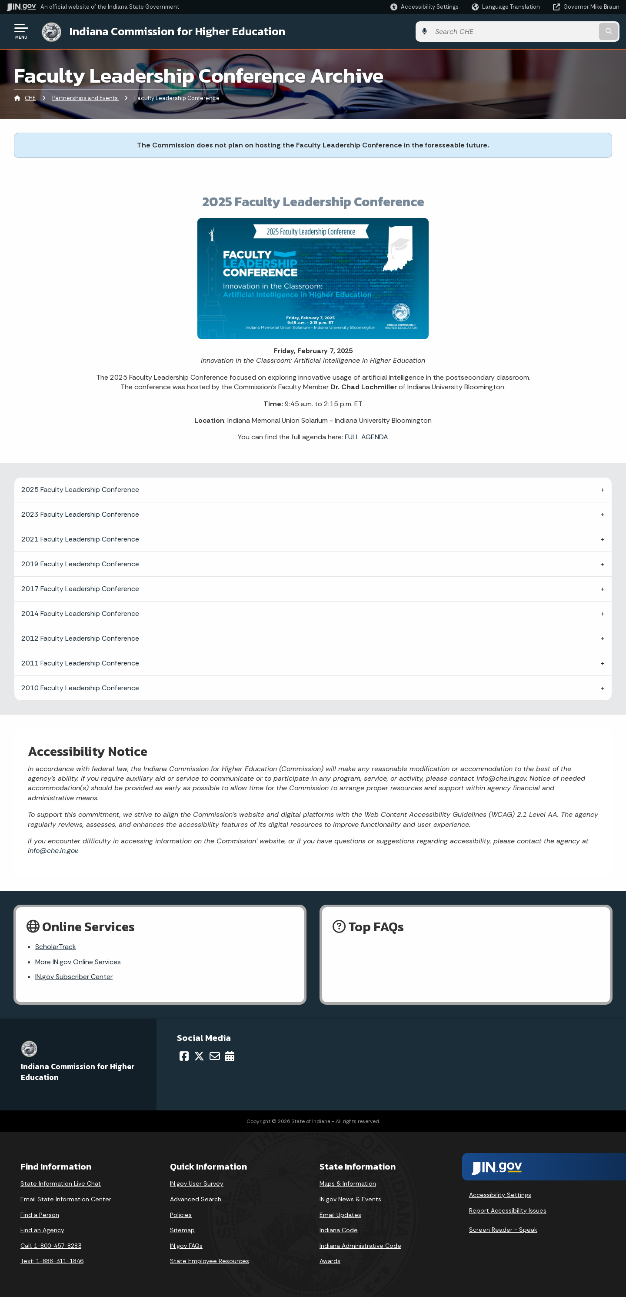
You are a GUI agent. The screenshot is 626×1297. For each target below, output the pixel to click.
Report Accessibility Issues (507, 1210)
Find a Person (39, 1215)
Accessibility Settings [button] (500, 1195)
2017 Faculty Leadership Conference (80, 587)
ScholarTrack (55, 946)
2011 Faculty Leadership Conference (80, 662)
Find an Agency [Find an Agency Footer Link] (42, 1230)
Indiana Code (339, 1230)
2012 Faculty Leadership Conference (80, 637)
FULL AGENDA (366, 436)
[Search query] (548, 31)
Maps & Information (348, 1183)
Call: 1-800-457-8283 (50, 1246)
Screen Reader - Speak (503, 1229)
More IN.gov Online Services (78, 961)
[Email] (215, 1056)
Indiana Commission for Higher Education (176, 31)
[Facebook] (184, 1056)
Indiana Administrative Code (360, 1246)
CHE (30, 97)
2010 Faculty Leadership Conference (80, 687)
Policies (181, 1215)
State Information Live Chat (60, 1183)
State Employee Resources (209, 1261)
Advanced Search (195, 1199)
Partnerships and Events (85, 97)
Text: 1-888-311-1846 (51, 1261)
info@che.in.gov (52, 850)
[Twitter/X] (199, 1056)
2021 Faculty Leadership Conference (80, 538)
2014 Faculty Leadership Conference (80, 612)
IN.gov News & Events (350, 1199)
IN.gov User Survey (196, 1183)
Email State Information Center (65, 1199)
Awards (330, 1261)
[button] (424, 7)
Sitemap (182, 1230)
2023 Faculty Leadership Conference (80, 513)
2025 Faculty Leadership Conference (80, 488)
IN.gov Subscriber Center (74, 977)
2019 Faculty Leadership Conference (80, 563)
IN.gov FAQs (186, 1246)
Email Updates (340, 1215)
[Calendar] (229, 1056)
